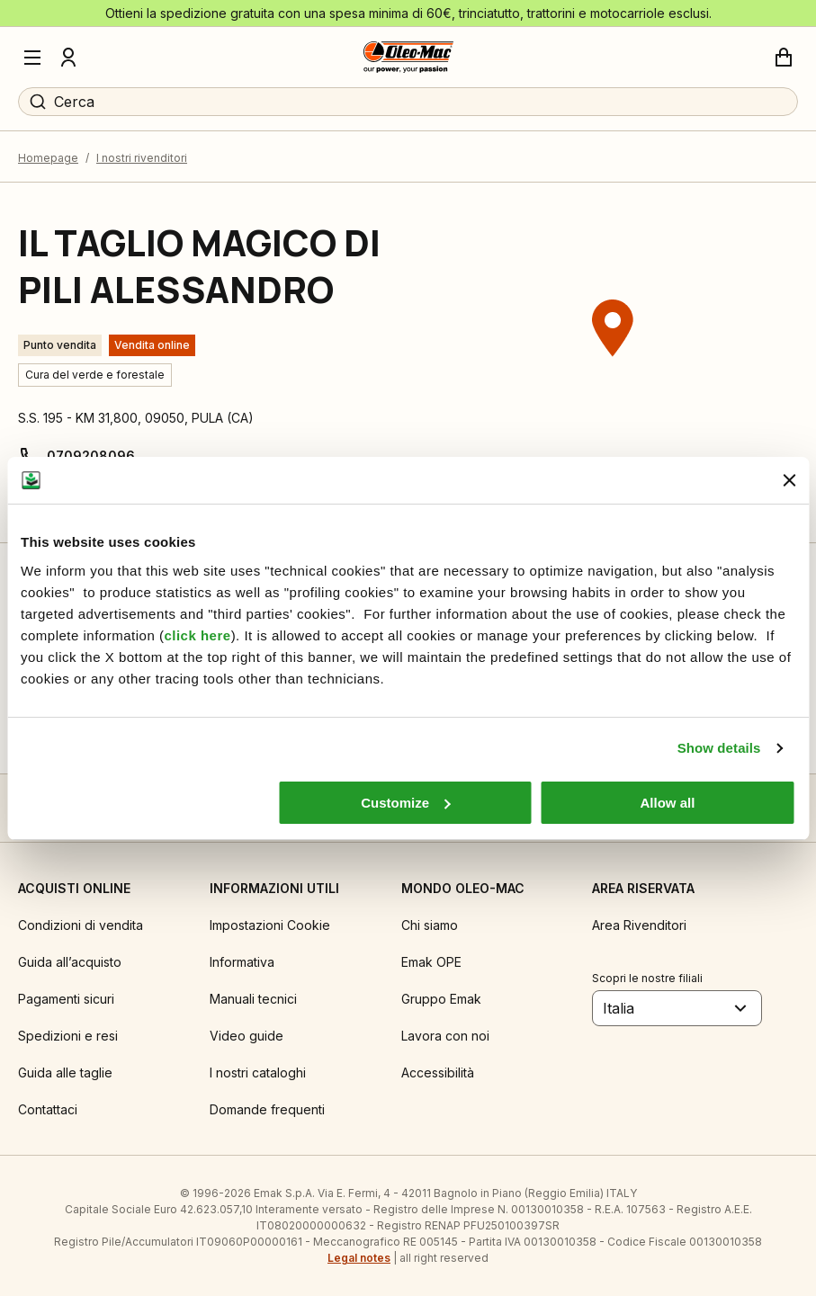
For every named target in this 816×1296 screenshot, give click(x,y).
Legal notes (358, 1258)
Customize (406, 802)
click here (197, 635)
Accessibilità (437, 1072)
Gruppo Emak (441, 998)
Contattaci (47, 1109)
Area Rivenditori (639, 925)
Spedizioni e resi (68, 1035)
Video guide (246, 1035)
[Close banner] (789, 480)
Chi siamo (429, 925)
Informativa (242, 962)
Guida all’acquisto (69, 962)
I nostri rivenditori (141, 158)
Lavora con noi (445, 1035)
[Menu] (32, 57)
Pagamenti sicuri (66, 998)
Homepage (48, 158)
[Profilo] (68, 57)
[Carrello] (783, 57)
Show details (719, 747)
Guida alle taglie (65, 1072)
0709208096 (91, 455)
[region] (612, 362)
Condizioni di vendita (80, 925)
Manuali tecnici (253, 998)
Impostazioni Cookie (270, 925)
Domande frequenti (267, 1109)
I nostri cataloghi (258, 1072)
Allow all (668, 802)
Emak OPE (431, 962)
